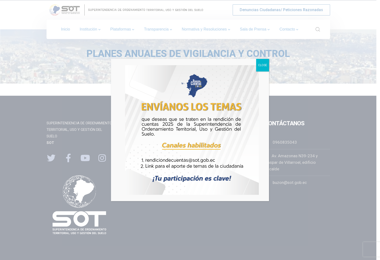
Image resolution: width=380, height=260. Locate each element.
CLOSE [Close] (262, 65)
